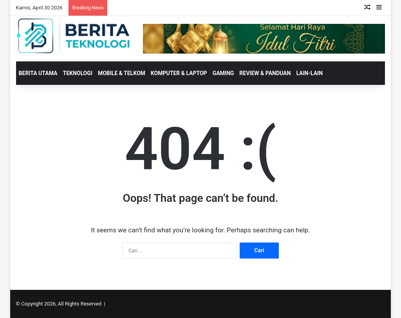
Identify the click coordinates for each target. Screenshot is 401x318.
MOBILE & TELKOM (121, 73)
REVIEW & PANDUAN (265, 73)
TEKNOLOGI (77, 73)
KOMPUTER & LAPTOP (179, 73)
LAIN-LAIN (309, 73)
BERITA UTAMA (38, 73)
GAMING (223, 73)
